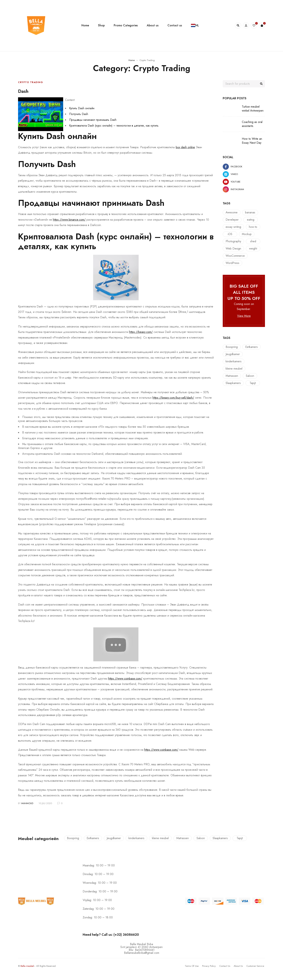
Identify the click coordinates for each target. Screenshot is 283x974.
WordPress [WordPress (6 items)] (232, 263)
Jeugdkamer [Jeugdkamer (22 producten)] (233, 354)
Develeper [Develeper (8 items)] (232, 220)
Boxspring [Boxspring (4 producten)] (232, 347)
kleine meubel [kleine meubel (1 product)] (234, 368)
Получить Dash (78, 114)
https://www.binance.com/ (69, 220)
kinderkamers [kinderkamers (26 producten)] (233, 361)
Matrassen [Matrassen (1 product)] (232, 376)
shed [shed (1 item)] (253, 241)
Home (132, 60)
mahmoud (27, 803)
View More (244, 316)
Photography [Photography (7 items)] (233, 241)
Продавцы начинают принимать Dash (92, 120)
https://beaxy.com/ (141, 332)
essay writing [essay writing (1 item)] (233, 227)
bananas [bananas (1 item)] (250, 212)
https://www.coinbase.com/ (125, 678)
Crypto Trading (30, 82)
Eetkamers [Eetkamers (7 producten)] (251, 347)
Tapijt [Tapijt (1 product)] (253, 383)
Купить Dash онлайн (81, 108)
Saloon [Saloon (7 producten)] (250, 376)
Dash (24, 91)
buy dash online (185, 147)
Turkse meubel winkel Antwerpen (253, 109)
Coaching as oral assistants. (252, 124)
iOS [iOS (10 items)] (230, 234)
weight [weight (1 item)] (253, 248)
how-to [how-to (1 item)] (253, 227)
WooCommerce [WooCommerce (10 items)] (235, 256)
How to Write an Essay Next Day (252, 141)
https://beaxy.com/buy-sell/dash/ (173, 398)
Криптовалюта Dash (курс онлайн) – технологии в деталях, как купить (113, 125)
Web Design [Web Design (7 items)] (233, 248)
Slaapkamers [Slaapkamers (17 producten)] (233, 383)
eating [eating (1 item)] (250, 220)
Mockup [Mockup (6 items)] (247, 234)
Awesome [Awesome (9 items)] (232, 212)
